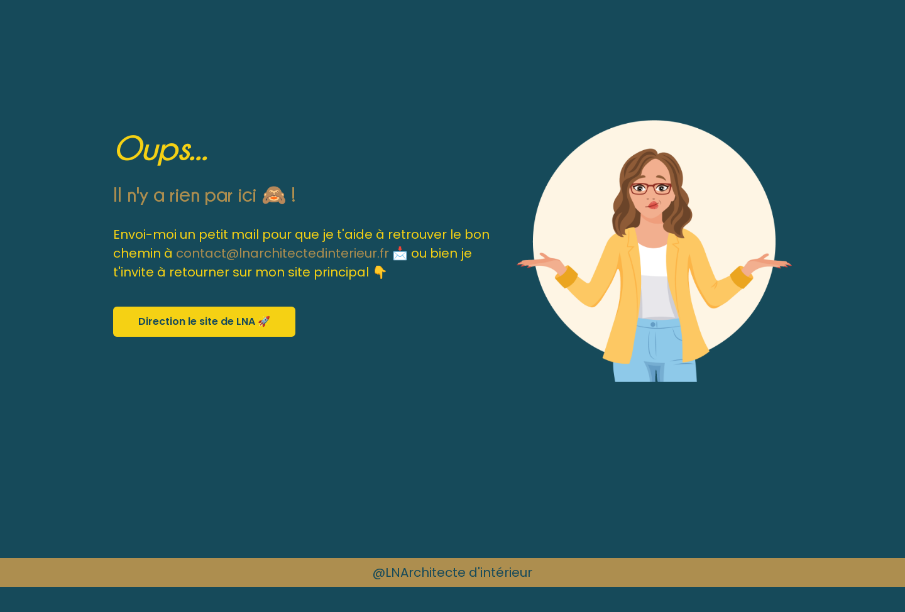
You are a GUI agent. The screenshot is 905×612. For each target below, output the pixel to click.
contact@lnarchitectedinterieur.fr (282, 253)
